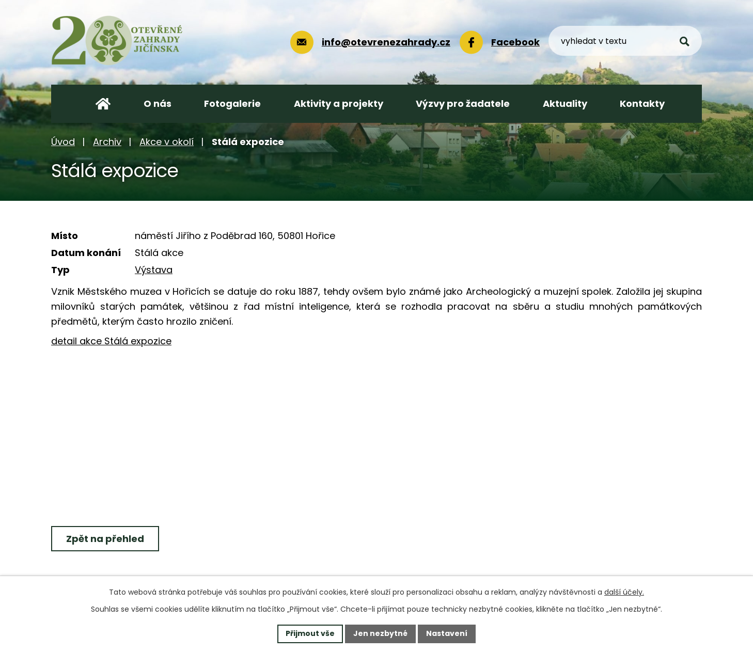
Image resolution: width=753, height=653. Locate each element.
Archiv (107, 141)
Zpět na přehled (105, 538)
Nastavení (446, 633)
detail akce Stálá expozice (111, 341)
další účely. (624, 592)
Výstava (153, 269)
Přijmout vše (310, 633)
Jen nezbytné (380, 633)
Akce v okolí (166, 141)
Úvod (63, 141)
